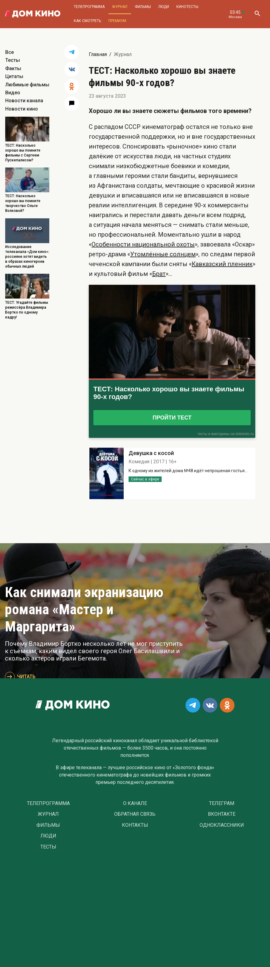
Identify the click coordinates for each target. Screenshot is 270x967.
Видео (12, 93)
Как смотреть (87, 21)
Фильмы (143, 7)
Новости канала (24, 100)
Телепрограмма (89, 7)
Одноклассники (222, 825)
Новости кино (21, 109)
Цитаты (14, 76)
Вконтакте (221, 814)
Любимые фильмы (27, 85)
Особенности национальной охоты (143, 244)
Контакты (135, 825)
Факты (13, 68)
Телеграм (221, 803)
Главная (98, 54)
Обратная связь (135, 814)
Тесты (12, 60)
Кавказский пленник (222, 264)
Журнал (119, 7)
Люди (163, 7)
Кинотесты (187, 7)
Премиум (117, 21)
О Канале (135, 803)
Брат (159, 273)
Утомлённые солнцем (163, 254)
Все (9, 52)
